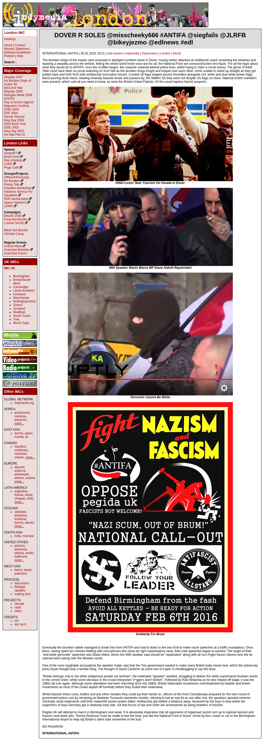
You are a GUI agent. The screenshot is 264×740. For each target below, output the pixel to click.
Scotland (19, 308)
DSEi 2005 (11, 109)
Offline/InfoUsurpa (16, 177)
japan (28, 433)
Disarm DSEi (13, 216)
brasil (28, 495)
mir (16, 621)
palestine (20, 573)
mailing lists (22, 594)
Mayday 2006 (13, 91)
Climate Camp (14, 234)
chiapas (19, 498)
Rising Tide (12, 184)
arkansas (20, 549)
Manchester (21, 298)
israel (27, 570)
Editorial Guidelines (17, 52)
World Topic (21, 323)
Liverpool (19, 294)
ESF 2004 (11, 113)
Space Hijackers (15, 202)
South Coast (21, 316)
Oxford (17, 305)
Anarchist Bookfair (16, 250)
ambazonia (22, 412)
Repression (150, 53)
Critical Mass (13, 246)
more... (19, 423)
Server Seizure (14, 116)
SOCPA (9, 98)
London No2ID (14, 223)
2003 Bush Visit (15, 124)
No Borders (12, 181)
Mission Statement (17, 49)
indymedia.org (24, 403)
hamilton (20, 446)
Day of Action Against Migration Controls (18, 104)
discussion (21, 583)
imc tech (20, 624)
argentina (20, 491)
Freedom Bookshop (17, 188)
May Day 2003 (14, 131)
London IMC (14, 33)
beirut (18, 570)
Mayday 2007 (13, 77)
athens (19, 478)
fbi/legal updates (20, 588)
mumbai (28, 536)
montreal (20, 454)
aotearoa (20, 515)
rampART (10, 153)
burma (18, 433)
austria (30, 478)
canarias (20, 416)
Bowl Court (11, 157)
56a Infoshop (13, 160)
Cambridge (20, 287)
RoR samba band (16, 199)
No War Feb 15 (14, 134)
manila (18, 437)
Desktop (9, 39)
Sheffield (19, 312)
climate (19, 604)
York (16, 319)
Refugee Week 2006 (18, 95)
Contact (20, 45)
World (177, 53)
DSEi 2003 (11, 127)
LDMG (8, 206)
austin (30, 553)
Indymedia (132, 53)
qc (27, 437)
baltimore (20, 556)
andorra (19, 471)
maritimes (21, 450)
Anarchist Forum (15, 253)
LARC (8, 164)
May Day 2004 (14, 120)
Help (20, 56)
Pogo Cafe (11, 167)
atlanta (19, 553)
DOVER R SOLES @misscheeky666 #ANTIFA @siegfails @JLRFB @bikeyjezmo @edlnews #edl (150, 39)
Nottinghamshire (24, 301)
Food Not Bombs (15, 219)
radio (17, 607)
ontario (19, 457)
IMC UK (9, 268)
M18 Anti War (13, 88)
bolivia (18, 495)
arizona (19, 546)
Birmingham (21, 276)
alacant (19, 467)
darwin (29, 522)
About (8, 45)
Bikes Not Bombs (16, 230)
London (165, 53)
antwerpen (21, 474)
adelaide (20, 512)
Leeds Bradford (23, 290)
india (17, 536)
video (18, 611)
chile (30, 498)
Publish (9, 56)
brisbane (20, 519)
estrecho (20, 420)
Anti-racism (114, 53)
